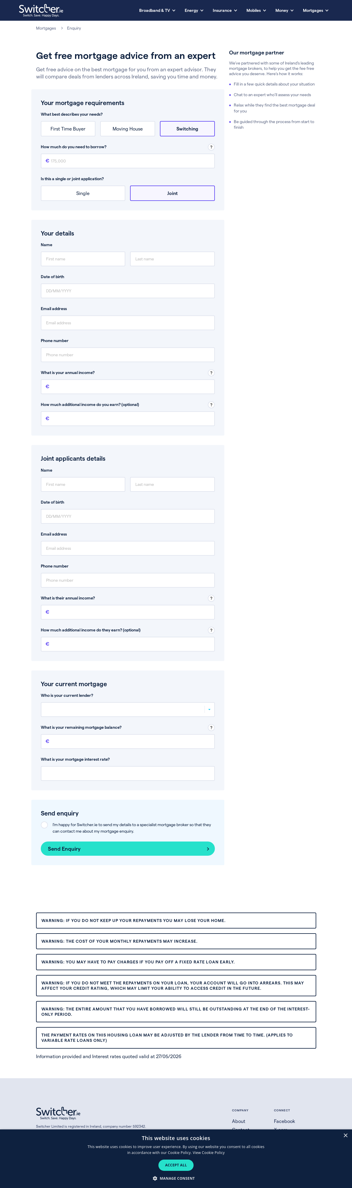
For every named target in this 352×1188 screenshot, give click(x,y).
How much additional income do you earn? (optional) (90, 404)
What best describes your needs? (72, 114)
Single (83, 193)
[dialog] (176, 1158)
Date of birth (52, 276)
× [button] (345, 1136)
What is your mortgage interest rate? (75, 759)
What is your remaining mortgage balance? (81, 727)
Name (46, 244)
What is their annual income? (68, 597)
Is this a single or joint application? (72, 178)
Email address (54, 308)
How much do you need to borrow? (73, 146)
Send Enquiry (64, 848)
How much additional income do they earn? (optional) (90, 629)
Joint (172, 193)
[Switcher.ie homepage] (41, 10)
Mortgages (46, 27)
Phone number (55, 340)
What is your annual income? (68, 372)
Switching (187, 128)
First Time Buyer (68, 128)
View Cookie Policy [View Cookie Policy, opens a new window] (209, 1152)
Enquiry (74, 27)
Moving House (128, 128)
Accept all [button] (176, 1165)
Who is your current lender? (67, 695)
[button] (176, 1178)
